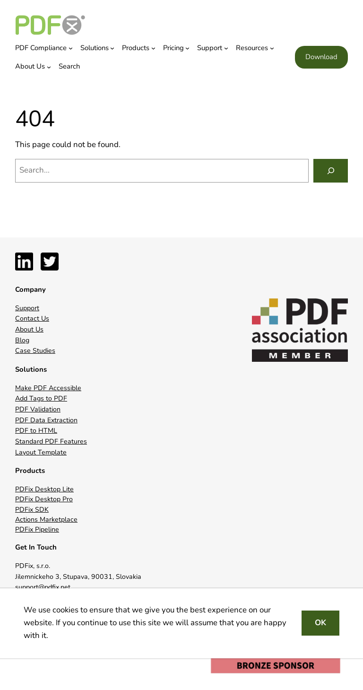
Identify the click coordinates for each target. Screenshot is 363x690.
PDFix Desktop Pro (44, 499)
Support (27, 308)
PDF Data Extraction (46, 420)
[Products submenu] (153, 48)
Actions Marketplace (46, 519)
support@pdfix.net (42, 587)
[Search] (330, 171)
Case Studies (35, 350)
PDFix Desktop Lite (44, 489)
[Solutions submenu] (112, 48)
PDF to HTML (36, 430)
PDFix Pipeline (37, 529)
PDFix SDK (32, 509)
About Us (29, 329)
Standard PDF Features (51, 441)
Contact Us (32, 318)
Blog (22, 340)
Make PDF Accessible (48, 388)
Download (321, 56)
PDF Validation (37, 409)
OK (320, 622)
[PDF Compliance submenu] (71, 48)
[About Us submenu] (49, 67)
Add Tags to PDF (41, 398)
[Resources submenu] (272, 48)
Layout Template (41, 452)
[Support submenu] (226, 48)
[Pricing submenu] (187, 48)
